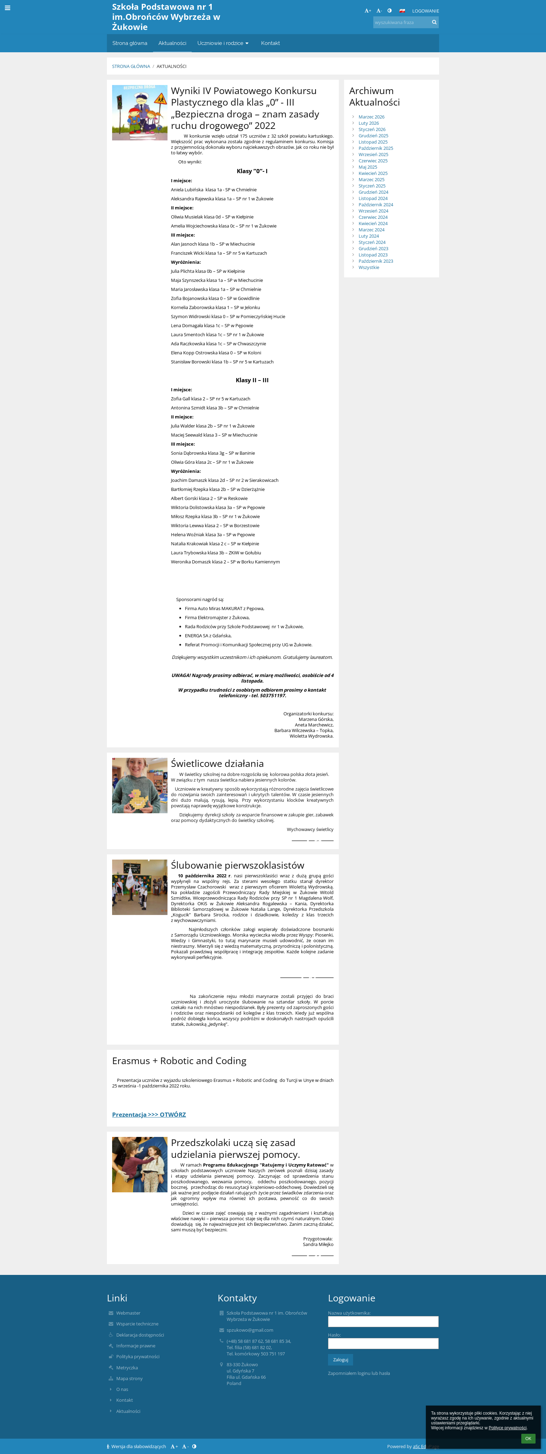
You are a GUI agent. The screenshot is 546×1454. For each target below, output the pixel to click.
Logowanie (425, 11)
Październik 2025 (376, 148)
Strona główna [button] (129, 43)
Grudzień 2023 (373, 248)
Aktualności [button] (172, 43)
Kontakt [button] (270, 43)
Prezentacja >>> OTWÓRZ (149, 1114)
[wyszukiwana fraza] (406, 22)
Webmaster (128, 1313)
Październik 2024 (376, 204)
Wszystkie (369, 267)
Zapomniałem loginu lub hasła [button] (359, 1373)
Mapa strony (129, 1378)
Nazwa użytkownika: (349, 1313)
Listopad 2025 (373, 142)
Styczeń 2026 (372, 129)
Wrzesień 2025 (373, 154)
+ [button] (368, 10)
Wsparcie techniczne (137, 1324)
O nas (122, 1389)
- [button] (379, 10)
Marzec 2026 (371, 117)
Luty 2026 (369, 123)
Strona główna (131, 66)
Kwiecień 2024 (373, 223)
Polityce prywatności (507, 1427)
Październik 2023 (376, 261)
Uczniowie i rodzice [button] (223, 43)
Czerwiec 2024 (373, 217)
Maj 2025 (368, 167)
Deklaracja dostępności (140, 1335)
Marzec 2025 (371, 179)
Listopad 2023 (373, 255)
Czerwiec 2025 (373, 160)
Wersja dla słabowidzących (137, 1446)
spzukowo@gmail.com (250, 1330)
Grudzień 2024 (373, 192)
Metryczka (127, 1367)
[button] (402, 11)
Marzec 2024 (371, 229)
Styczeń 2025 (372, 186)
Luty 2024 (369, 236)
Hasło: (334, 1335)
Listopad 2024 (373, 198)
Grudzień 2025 (373, 135)
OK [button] (528, 1438)
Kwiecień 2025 (373, 173)
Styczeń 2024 (372, 242)
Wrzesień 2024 (373, 211)
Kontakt (124, 1400)
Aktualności (172, 66)
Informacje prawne (135, 1346)
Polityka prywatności (137, 1356)
